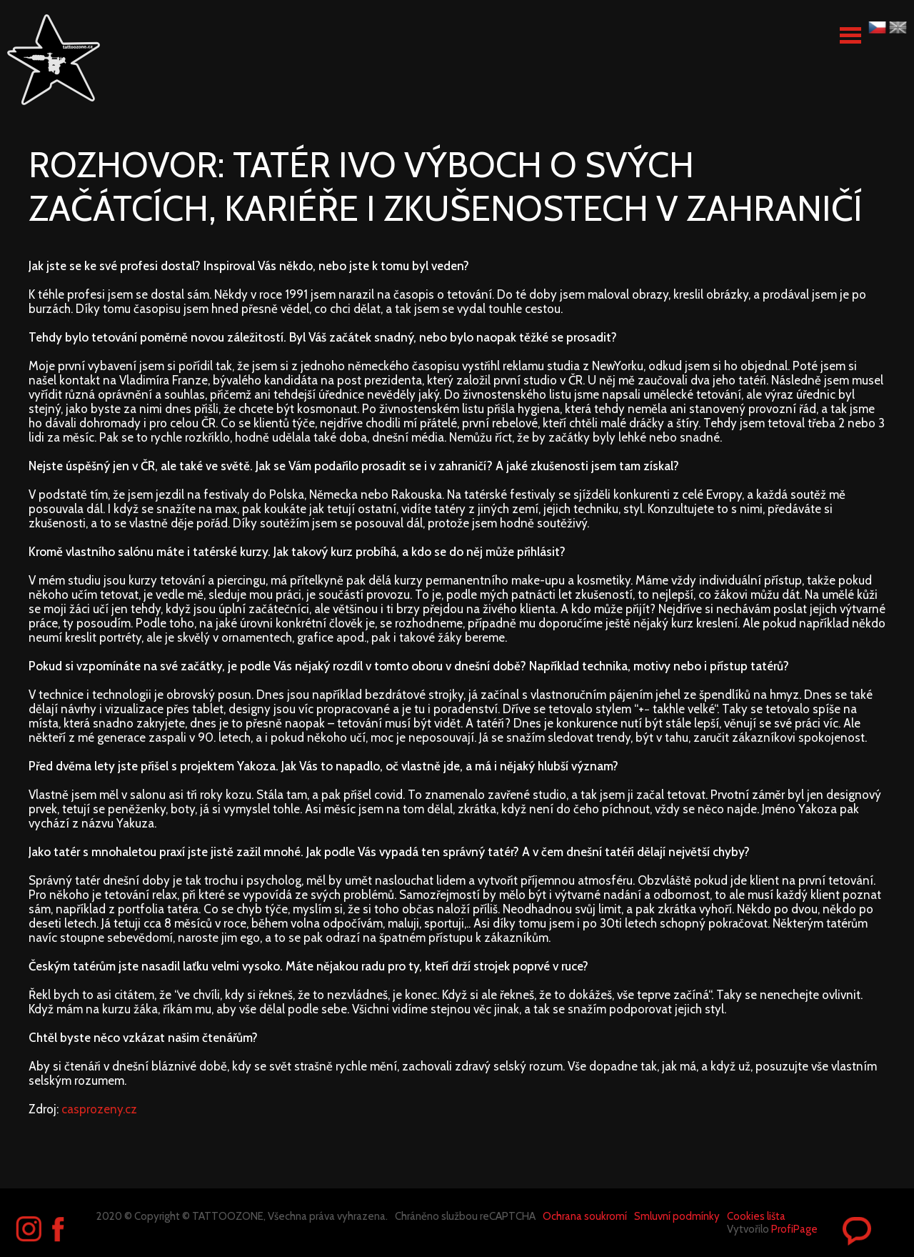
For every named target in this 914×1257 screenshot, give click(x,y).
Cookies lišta (756, 1216)
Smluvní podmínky (677, 1216)
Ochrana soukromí (585, 1216)
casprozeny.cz (99, 1109)
